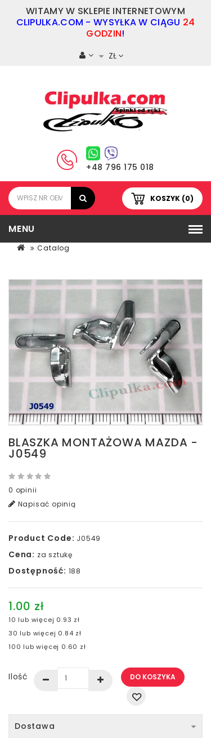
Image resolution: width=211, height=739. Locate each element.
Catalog (53, 248)
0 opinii (22, 490)
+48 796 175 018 (120, 167)
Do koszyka (153, 677)
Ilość (18, 676)
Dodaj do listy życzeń (136, 696)
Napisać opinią (42, 504)
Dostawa (105, 726)
